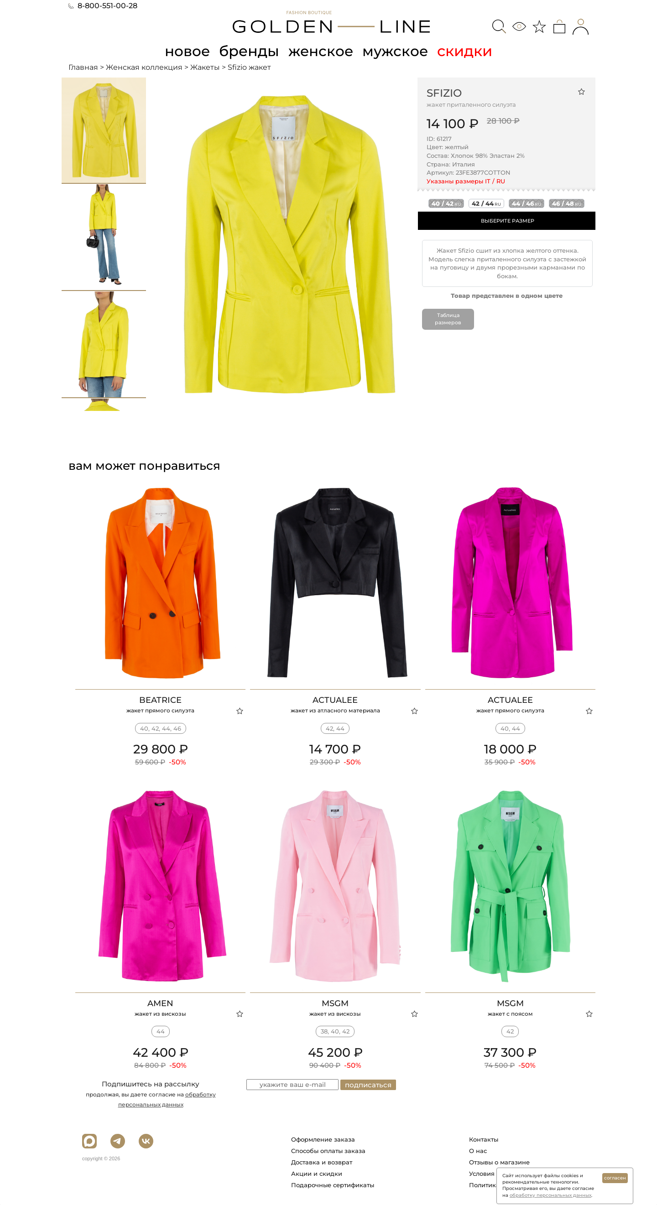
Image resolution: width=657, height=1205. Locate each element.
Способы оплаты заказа (328, 1150)
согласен (615, 1178)
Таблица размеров (448, 319)
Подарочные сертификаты (332, 1185)
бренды (249, 51)
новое (186, 51)
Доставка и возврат (321, 1162)
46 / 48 (566, 203)
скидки (467, 51)
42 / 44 (486, 203)
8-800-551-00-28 (102, 5)
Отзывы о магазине (499, 1162)
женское (321, 51)
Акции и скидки (316, 1173)
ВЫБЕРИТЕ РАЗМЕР (507, 221)
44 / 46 (526, 203)
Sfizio (444, 92)
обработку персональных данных (550, 1195)
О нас (478, 1150)
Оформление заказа (323, 1139)
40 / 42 (446, 203)
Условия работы (494, 1173)
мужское (397, 51)
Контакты (483, 1139)
